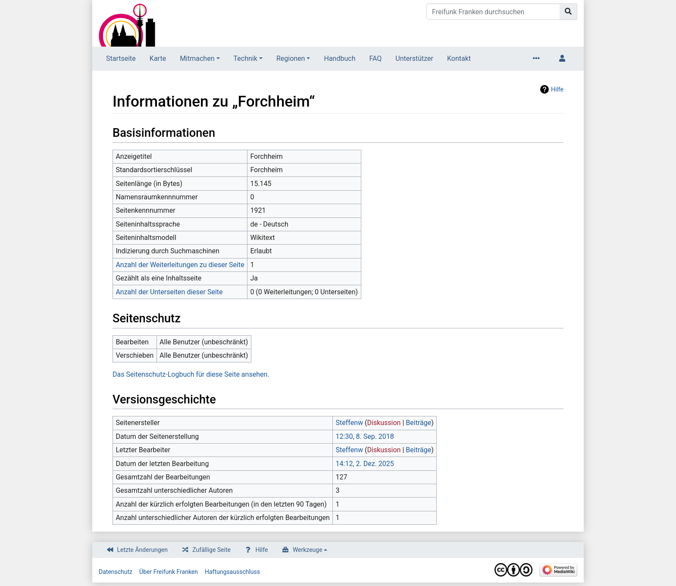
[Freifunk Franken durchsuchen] (493, 11)
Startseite (121, 58)
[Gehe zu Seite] (568, 11)
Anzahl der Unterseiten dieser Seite (169, 292)
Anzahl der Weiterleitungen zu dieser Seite (180, 265)
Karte (158, 58)
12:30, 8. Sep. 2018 (365, 436)
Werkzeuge (307, 549)
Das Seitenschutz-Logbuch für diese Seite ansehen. (191, 374)
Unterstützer (414, 58)
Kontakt (459, 58)
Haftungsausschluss (232, 571)
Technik (245, 58)
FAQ (375, 58)
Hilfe (557, 89)
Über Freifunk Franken (168, 571)
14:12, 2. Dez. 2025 (365, 464)
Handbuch (339, 58)
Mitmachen (197, 58)
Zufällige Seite (211, 549)
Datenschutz (115, 571)
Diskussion (384, 423)
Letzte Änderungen (142, 549)
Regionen (290, 58)
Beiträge (418, 423)
